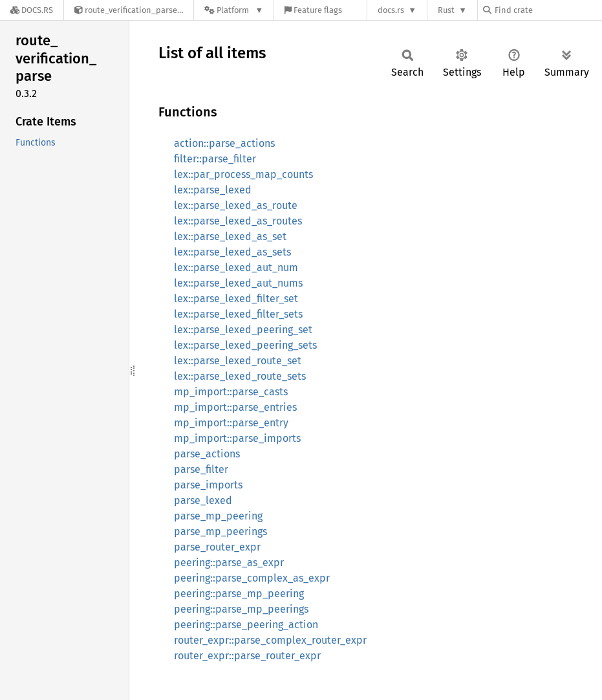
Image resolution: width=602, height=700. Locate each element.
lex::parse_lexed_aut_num (236, 267)
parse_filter (201, 469)
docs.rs (391, 10)
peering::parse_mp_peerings (241, 609)
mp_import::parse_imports (237, 438)
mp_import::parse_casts (231, 392)
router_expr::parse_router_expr (247, 656)
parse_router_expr (217, 547)
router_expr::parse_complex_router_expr (270, 640)
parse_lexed (203, 500)
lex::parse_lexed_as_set (230, 236)
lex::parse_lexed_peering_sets (245, 345)
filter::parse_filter (215, 159)
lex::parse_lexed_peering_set (243, 329)
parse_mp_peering (218, 516)
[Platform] (234, 10)
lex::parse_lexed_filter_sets (238, 314)
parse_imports (208, 485)
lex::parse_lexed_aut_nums (238, 283)
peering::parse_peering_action (246, 624)
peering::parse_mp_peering (239, 593)
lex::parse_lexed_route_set (237, 361)
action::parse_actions (224, 143)
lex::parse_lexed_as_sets (232, 252)
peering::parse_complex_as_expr (252, 578)
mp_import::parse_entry (231, 423)
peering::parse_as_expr (229, 562)
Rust (446, 10)
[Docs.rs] (31, 10)
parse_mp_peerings (220, 531)
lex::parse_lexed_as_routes (238, 221)
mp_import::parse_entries (235, 407)
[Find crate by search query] (547, 10)
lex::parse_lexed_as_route (235, 205)
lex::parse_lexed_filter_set (236, 298)
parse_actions (207, 454)
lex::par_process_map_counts (243, 174)
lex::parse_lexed (213, 190)
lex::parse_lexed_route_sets (240, 376)
